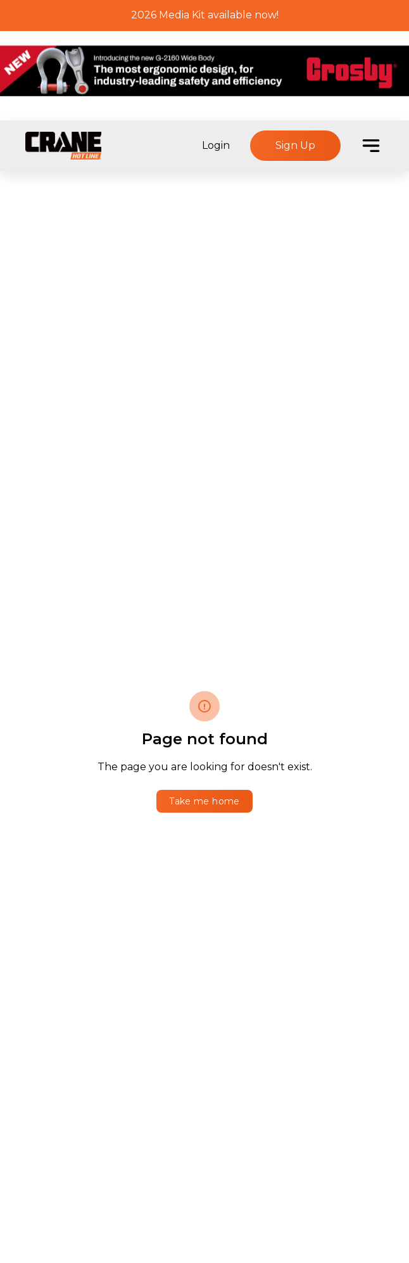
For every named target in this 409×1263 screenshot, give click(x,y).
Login (216, 145)
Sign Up (295, 145)
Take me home (204, 801)
